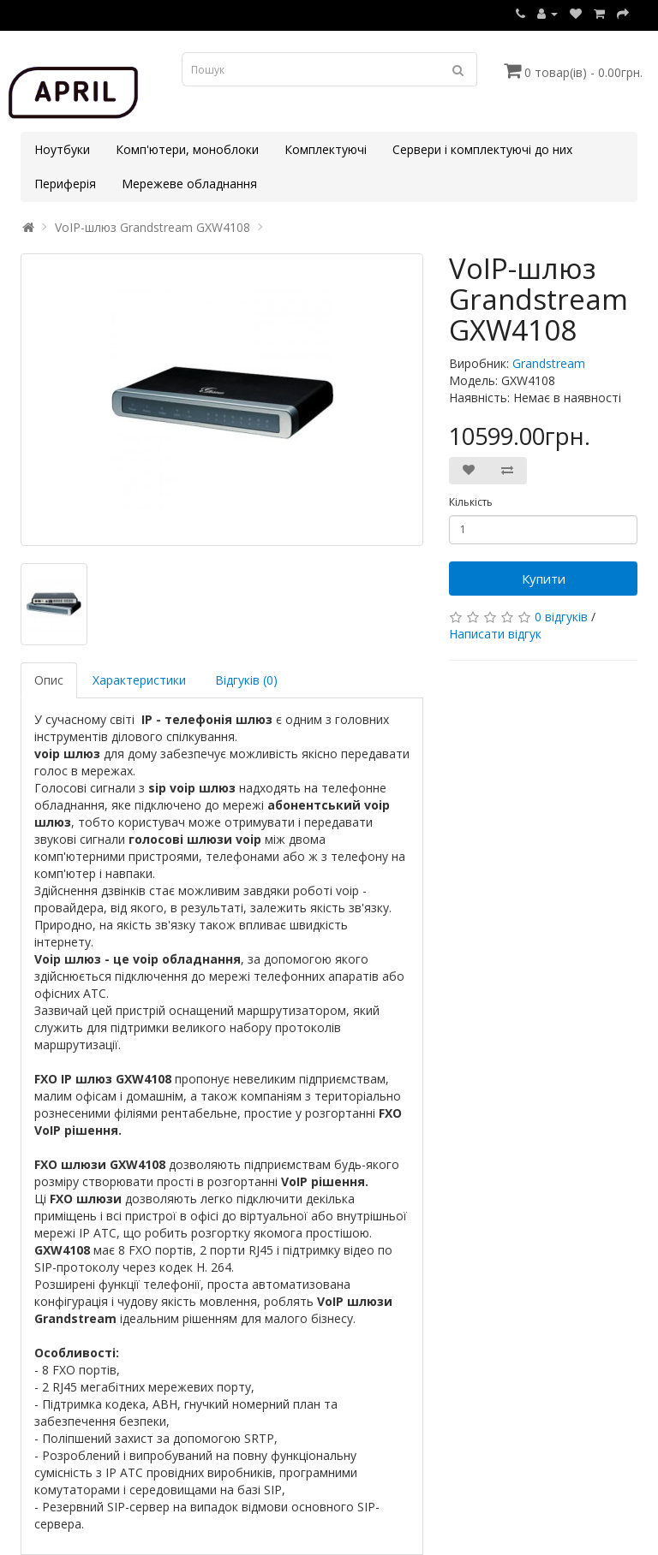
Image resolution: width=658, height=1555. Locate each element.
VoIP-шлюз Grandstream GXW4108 (152, 227)
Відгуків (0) (246, 680)
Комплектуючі (325, 149)
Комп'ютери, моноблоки (187, 149)
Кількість (471, 502)
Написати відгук (495, 634)
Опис (48, 680)
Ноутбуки (62, 149)
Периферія (65, 183)
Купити (543, 578)
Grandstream (548, 363)
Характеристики (139, 680)
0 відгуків (561, 616)
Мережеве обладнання (189, 183)
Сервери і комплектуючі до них (482, 149)
